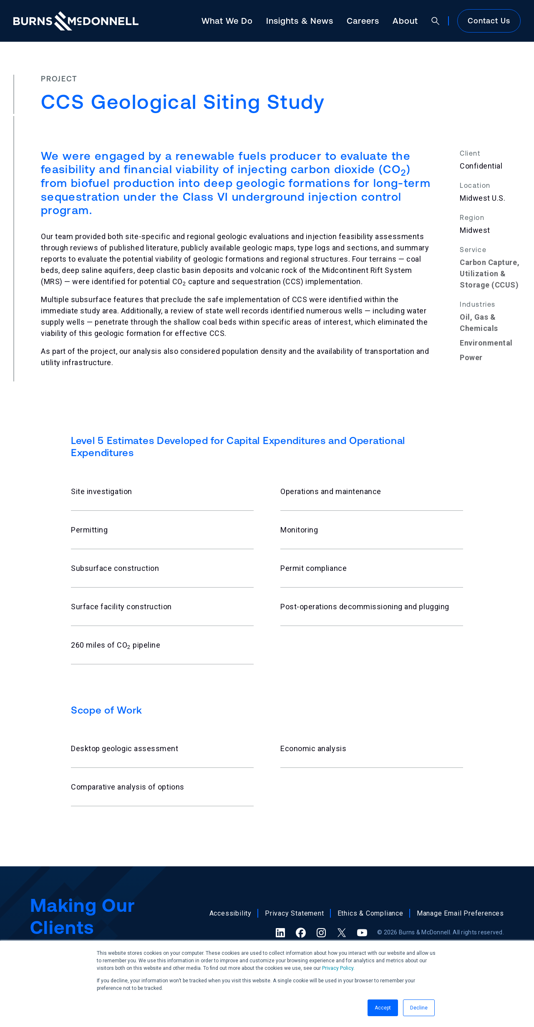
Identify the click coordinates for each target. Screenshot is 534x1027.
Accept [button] (383, 1008)
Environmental (486, 342)
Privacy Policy (337, 968)
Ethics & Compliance (370, 913)
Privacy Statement (294, 913)
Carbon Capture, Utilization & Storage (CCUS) (489, 273)
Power (471, 357)
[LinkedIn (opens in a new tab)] (280, 933)
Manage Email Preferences (460, 913)
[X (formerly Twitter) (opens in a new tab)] (342, 933)
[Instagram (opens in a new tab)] (321, 933)
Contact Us (489, 20)
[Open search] (435, 21)
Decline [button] (419, 1008)
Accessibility (230, 913)
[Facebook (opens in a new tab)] (301, 933)
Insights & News (299, 20)
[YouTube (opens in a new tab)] (362, 933)
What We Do (227, 20)
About (405, 20)
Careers (363, 20)
